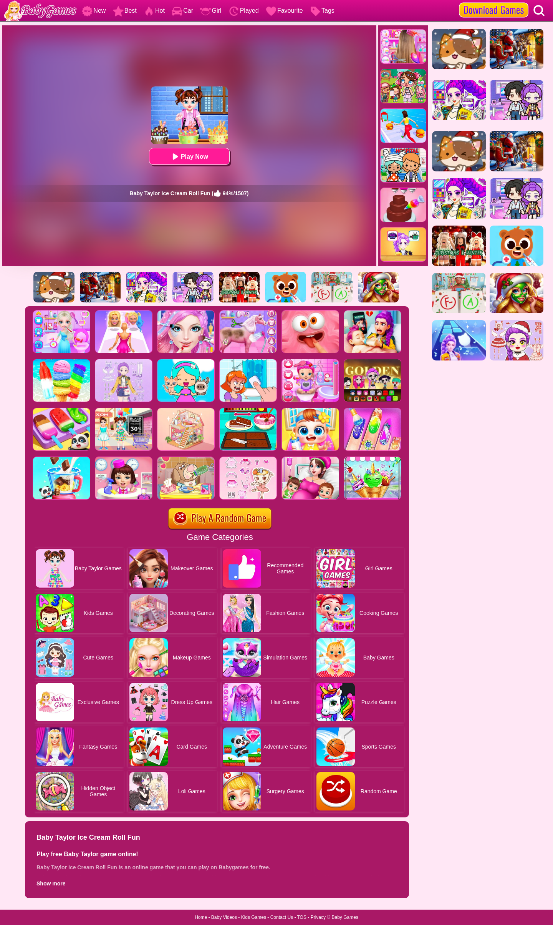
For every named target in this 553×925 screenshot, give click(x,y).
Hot (154, 10)
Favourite (284, 10)
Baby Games (344, 917)
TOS (301, 917)
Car (182, 10)
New (94, 10)
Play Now (189, 156)
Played (243, 10)
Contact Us (281, 917)
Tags (322, 10)
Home (201, 917)
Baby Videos (224, 917)
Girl (210, 10)
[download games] (494, 2)
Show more (50, 883)
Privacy (318, 917)
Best (125, 10)
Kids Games (253, 917)
